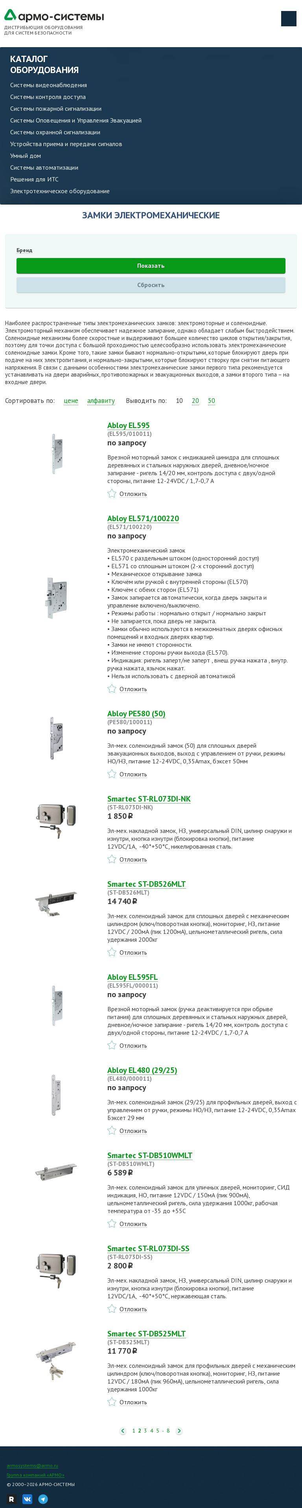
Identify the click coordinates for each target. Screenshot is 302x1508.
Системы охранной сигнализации (55, 132)
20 (195, 400)
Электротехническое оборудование (60, 191)
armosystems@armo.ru (32, 1465)
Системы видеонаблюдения (48, 85)
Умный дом (25, 155)
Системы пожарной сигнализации (55, 108)
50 (211, 400)
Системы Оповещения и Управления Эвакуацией (76, 120)
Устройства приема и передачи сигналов (66, 144)
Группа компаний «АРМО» (35, 1475)
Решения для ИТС (34, 179)
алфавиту (101, 400)
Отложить (133, 494)
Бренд (24, 250)
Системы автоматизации (44, 167)
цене (71, 400)
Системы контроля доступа (48, 97)
